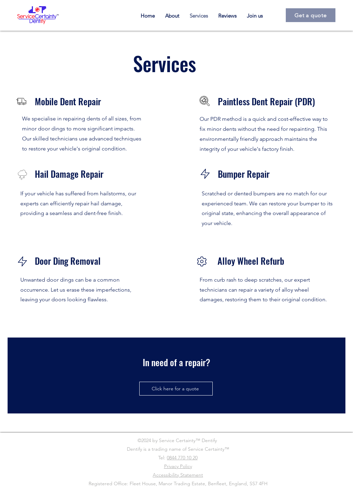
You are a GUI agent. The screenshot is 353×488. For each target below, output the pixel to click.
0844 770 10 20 (182, 458)
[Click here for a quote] (176, 389)
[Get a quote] (310, 15)
